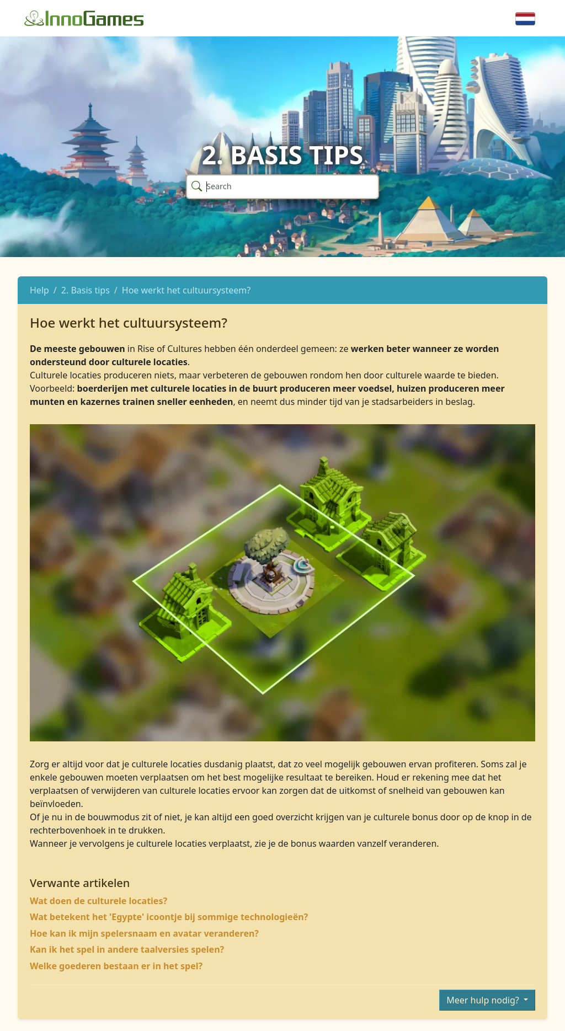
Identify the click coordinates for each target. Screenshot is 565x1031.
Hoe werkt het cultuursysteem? (186, 290)
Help (39, 290)
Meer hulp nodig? (483, 1000)
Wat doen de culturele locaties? (98, 901)
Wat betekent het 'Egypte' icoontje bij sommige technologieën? (169, 917)
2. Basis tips (85, 290)
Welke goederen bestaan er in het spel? (116, 966)
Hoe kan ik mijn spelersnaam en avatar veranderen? (144, 933)
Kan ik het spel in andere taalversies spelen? (127, 949)
